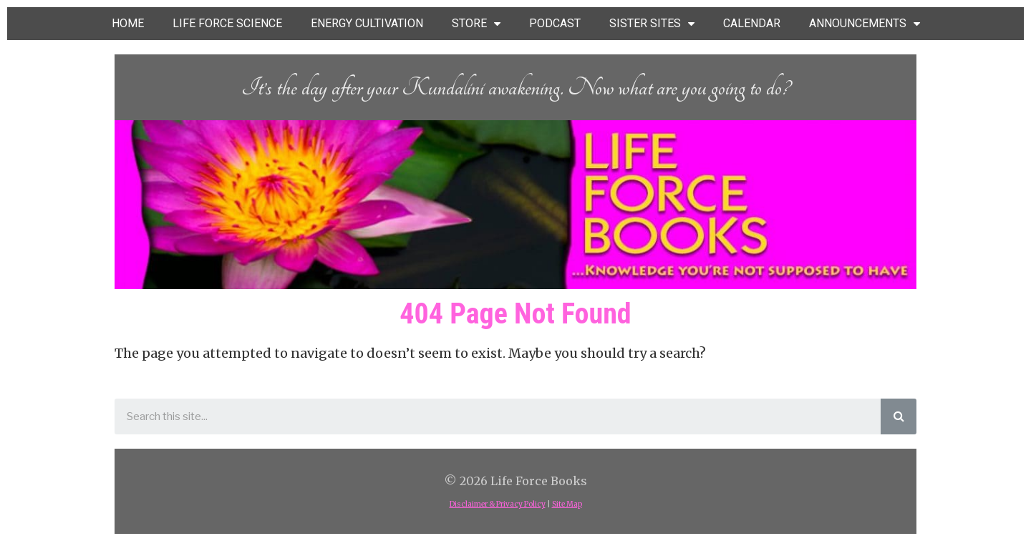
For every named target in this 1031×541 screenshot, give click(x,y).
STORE (476, 24)
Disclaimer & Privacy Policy (498, 504)
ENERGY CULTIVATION (367, 23)
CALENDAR (751, 23)
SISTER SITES (651, 24)
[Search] (898, 416)
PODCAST (555, 23)
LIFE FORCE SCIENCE (227, 23)
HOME (128, 23)
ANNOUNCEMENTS (864, 24)
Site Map (567, 504)
